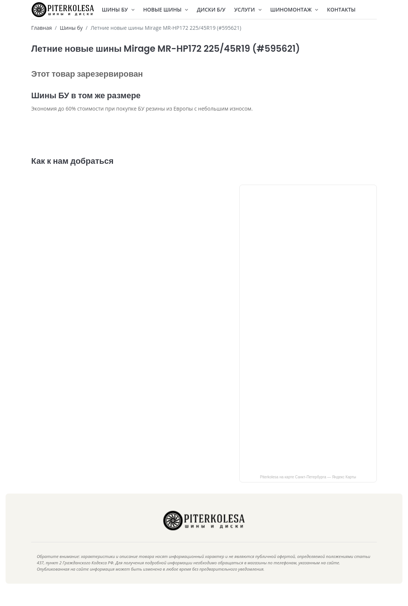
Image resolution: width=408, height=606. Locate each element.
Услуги (247, 9)
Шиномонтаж (294, 9)
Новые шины (165, 9)
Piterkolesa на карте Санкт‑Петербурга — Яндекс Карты (308, 488)
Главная (41, 27)
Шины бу (71, 27)
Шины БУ (118, 9)
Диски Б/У (211, 9)
